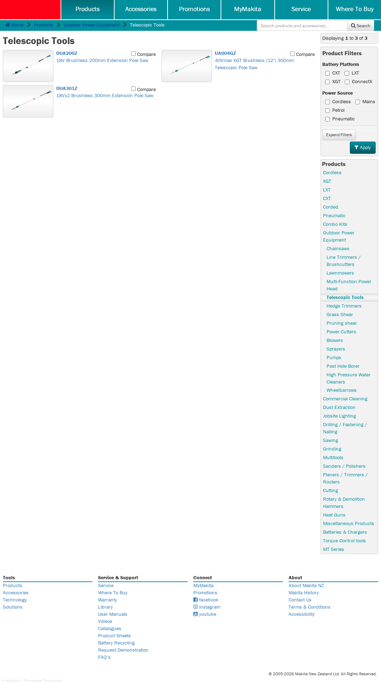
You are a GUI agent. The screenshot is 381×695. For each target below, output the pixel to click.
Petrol (334, 110)
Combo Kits (335, 224)
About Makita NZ (306, 585)
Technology (15, 599)
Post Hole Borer (343, 366)
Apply (363, 147)
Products (88, 9)
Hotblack (12, 680)
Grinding (332, 449)
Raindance (33, 680)
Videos (105, 621)
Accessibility (302, 614)
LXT (351, 73)
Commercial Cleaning (345, 398)
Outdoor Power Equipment (92, 25)
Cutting (330, 490)
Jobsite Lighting (339, 416)
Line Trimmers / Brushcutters (344, 260)
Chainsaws (338, 248)
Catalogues (109, 628)
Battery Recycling (116, 642)
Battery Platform (340, 64)
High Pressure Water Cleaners (349, 378)
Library (105, 607)
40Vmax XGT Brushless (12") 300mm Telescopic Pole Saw (263, 60)
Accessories (140, 9)
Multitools (333, 457)
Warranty (107, 599)
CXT (332, 73)
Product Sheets (114, 635)
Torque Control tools (344, 540)
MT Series (333, 549)
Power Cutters (341, 331)
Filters (339, 134)
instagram (206, 607)
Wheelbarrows (342, 390)
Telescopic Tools (345, 297)
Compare (143, 54)
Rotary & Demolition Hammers (344, 502)
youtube (204, 614)
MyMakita (247, 9)
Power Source (337, 93)
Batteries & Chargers (345, 532)
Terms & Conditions (310, 607)
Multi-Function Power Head (349, 285)
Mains (365, 101)
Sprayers (336, 349)
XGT (333, 81)
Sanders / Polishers (344, 466)
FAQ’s (104, 657)
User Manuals (112, 614)
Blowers (335, 340)
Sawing (330, 440)
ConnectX (358, 81)
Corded (330, 207)
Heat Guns (334, 514)
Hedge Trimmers (344, 306)
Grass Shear (340, 314)
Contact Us (300, 599)
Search (360, 26)
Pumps (334, 357)
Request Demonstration (123, 650)
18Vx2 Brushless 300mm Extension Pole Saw (105, 92)
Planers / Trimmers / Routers (345, 478)
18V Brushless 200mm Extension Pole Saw (105, 56)
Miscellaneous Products (348, 523)
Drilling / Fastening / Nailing (345, 428)
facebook (205, 599)
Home (14, 25)
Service (301, 9)
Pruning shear (342, 323)
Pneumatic (340, 118)
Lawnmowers (340, 273)
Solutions (13, 607)
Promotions (194, 9)
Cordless (338, 101)
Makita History (304, 592)
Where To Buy (354, 9)
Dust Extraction (339, 407)
